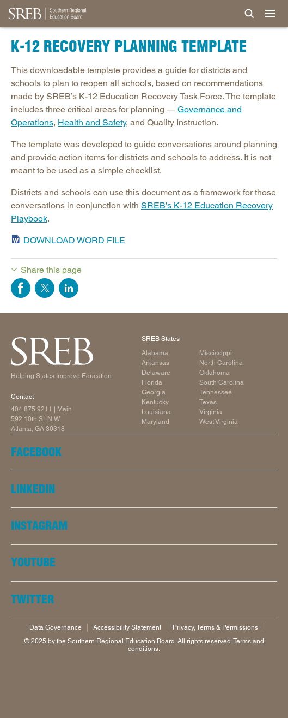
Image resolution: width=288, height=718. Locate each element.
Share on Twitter (44, 288)
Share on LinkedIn (68, 288)
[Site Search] (249, 13)
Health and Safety (92, 122)
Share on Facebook (20, 288)
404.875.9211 (31, 409)
